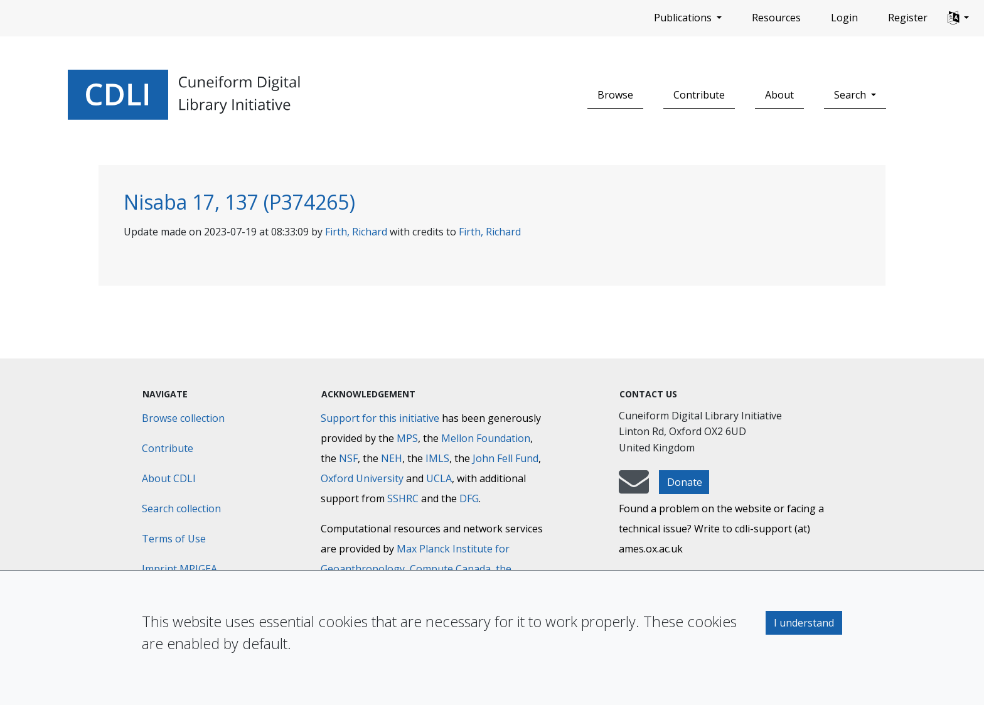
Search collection (181, 508)
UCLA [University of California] (439, 478)
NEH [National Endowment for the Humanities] (391, 458)
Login (844, 17)
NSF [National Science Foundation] (348, 458)
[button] (958, 18)
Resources (776, 17)
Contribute (699, 95)
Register (908, 17)
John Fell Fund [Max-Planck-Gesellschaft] (505, 458)
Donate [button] (684, 482)
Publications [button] (684, 17)
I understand (804, 623)
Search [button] (851, 95)
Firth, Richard (356, 232)
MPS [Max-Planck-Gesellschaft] (407, 438)
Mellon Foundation (485, 438)
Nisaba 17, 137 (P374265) (239, 201)
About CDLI (169, 478)
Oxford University (362, 478)
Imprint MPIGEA (179, 569)
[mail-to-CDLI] (634, 488)
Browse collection (183, 418)
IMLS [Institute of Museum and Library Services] (437, 458)
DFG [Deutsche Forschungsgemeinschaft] (469, 498)
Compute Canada (450, 569)
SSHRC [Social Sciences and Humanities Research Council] (403, 498)
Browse (615, 95)
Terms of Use (174, 539)
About (779, 95)
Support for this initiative (380, 418)
